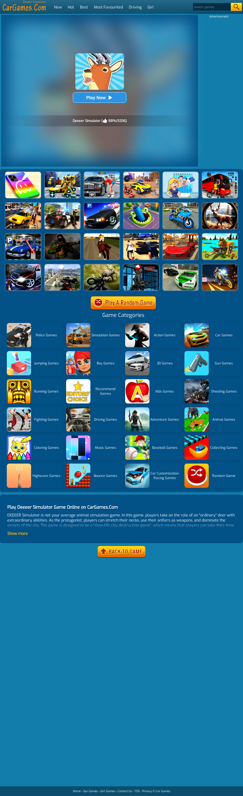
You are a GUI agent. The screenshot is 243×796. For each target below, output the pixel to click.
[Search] (211, 7)
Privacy (147, 791)
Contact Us (125, 791)
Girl (151, 7)
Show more (17, 533)
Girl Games (107, 791)
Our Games (90, 791)
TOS (137, 791)
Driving (135, 7)
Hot (71, 7)
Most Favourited (108, 7)
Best (84, 7)
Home (77, 791)
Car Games (163, 791)
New (58, 7)
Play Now (99, 98)
